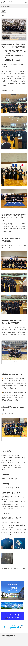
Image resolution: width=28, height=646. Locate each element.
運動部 (3, 11)
